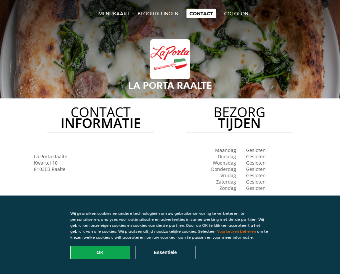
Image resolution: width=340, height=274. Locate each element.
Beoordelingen (158, 13)
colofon (236, 13)
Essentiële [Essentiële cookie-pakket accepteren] (165, 252)
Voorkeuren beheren (236, 231)
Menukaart (114, 13)
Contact (201, 13)
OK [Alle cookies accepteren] (100, 252)
